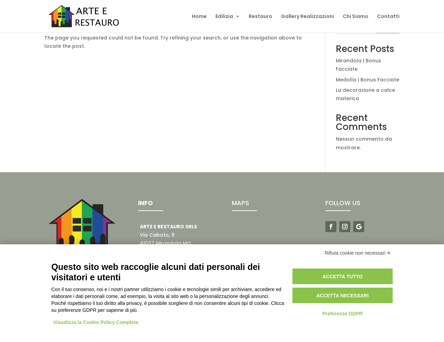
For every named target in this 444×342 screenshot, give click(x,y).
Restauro (260, 17)
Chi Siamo (355, 17)
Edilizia (224, 17)
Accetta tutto (343, 276)
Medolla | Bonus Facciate (367, 79)
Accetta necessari (342, 295)
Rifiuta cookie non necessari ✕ (358, 253)
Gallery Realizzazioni (307, 17)
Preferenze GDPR (342, 313)
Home (199, 17)
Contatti (388, 17)
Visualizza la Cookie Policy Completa (95, 322)
